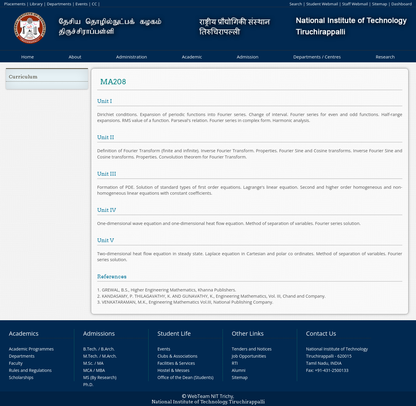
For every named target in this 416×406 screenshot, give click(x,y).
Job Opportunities (249, 356)
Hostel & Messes (173, 370)
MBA (100, 370)
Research (385, 57)
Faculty (16, 363)
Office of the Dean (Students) (185, 377)
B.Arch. (108, 349)
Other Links (248, 333)
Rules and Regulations (30, 370)
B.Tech (89, 349)
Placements (15, 4)
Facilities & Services (176, 363)
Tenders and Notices (252, 349)
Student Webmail (322, 4)
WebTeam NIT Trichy (210, 396)
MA (100, 363)
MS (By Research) (99, 377)
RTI (235, 363)
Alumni (238, 370)
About (75, 57)
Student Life (174, 333)
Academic (192, 57)
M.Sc (87, 363)
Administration (131, 57)
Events (81, 4)
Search (295, 4)
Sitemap (379, 4)
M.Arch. (109, 356)
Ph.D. (88, 384)
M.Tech (90, 356)
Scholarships (21, 377)
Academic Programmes (31, 349)
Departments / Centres (317, 57)
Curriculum (23, 77)
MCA (87, 370)
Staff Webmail (355, 4)
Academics (23, 333)
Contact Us (321, 333)
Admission (248, 57)
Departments (59, 4)
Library (36, 4)
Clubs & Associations (177, 356)
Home (27, 57)
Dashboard (401, 4)
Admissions (99, 333)
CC (94, 4)
